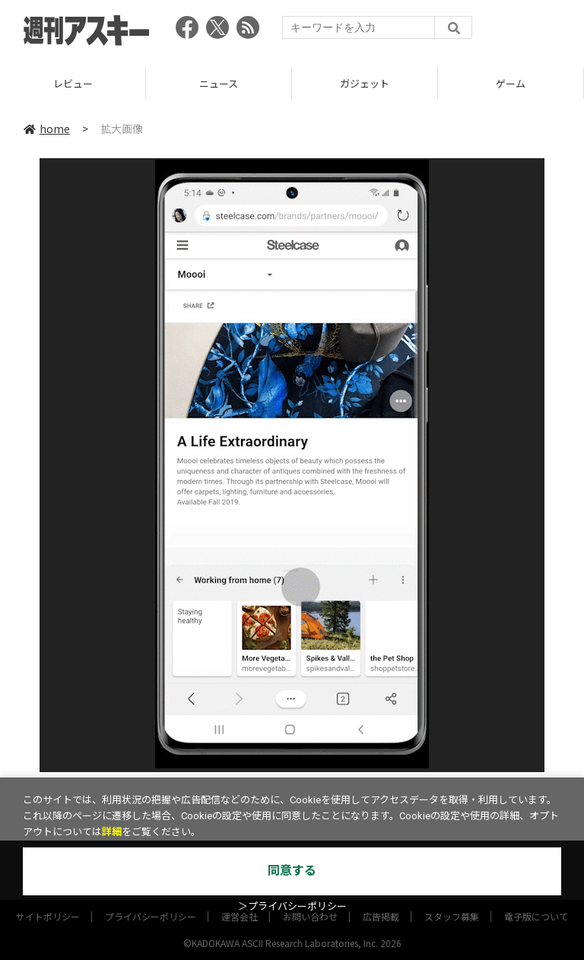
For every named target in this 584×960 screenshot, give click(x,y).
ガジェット (364, 83)
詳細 (112, 832)
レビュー (73, 83)
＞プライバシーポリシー (292, 906)
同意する (292, 870)
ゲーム (510, 83)
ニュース (218, 83)
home (47, 128)
